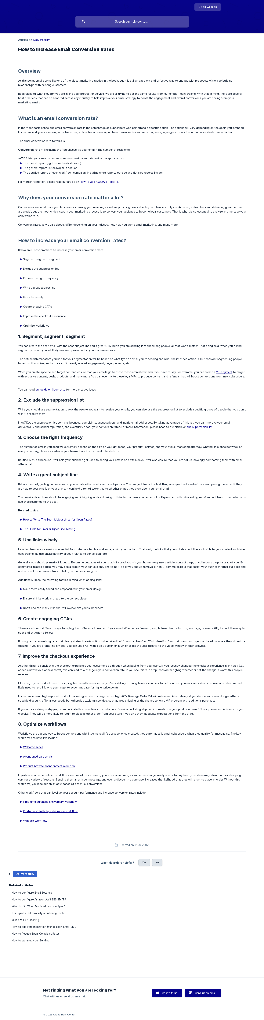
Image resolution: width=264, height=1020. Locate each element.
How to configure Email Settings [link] (32, 892)
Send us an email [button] (205, 992)
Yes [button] (144, 862)
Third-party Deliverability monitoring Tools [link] (38, 913)
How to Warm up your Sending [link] (30, 940)
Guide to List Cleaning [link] (25, 920)
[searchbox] (132, 22)
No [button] (157, 862)
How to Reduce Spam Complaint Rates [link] (36, 933)
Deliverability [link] (41, 39)
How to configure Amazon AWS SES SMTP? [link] (39, 899)
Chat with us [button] (169, 992)
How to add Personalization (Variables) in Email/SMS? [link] (45, 926)
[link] (23, 873)
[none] (207, 7)
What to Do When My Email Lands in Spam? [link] (39, 906)
